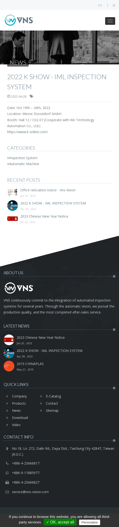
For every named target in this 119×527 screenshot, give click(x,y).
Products (15, 403)
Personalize (89, 522)
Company (15, 396)
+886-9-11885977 (25, 472)
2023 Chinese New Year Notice (59, 219)
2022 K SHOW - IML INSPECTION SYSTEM (59, 206)
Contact (48, 403)
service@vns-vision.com (30, 492)
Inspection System (22, 158)
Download (16, 417)
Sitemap (48, 410)
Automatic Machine (23, 164)
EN (100, 5)
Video (12, 425)
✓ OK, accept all (60, 522)
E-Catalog (49, 396)
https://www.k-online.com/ (27, 132)
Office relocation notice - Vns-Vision (59, 193)
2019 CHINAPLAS (66, 366)
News (12, 410)
